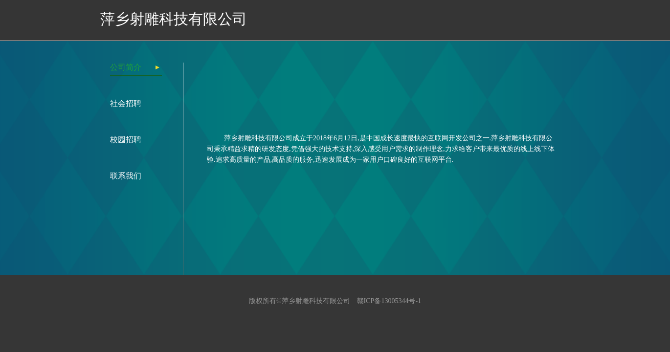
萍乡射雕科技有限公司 (173, 19)
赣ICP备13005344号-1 (389, 301)
